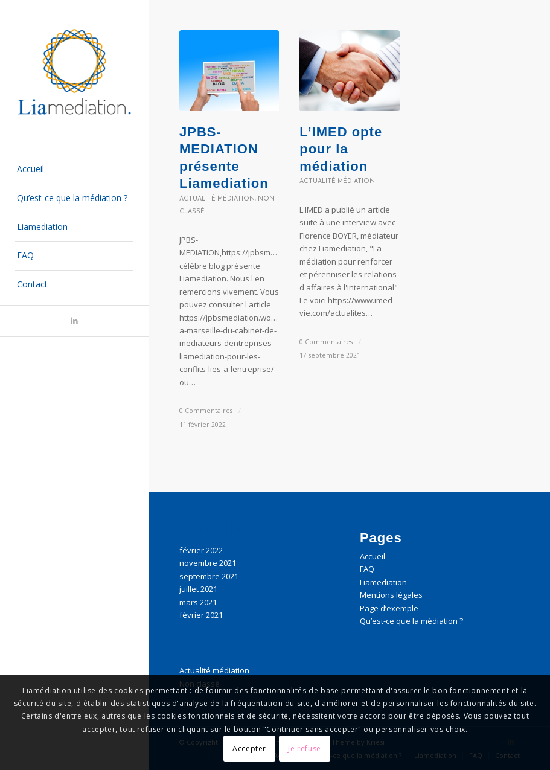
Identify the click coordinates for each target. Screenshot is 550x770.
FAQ (367, 568)
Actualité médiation (217, 199)
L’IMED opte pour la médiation (340, 149)
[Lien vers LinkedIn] (74, 321)
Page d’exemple (389, 608)
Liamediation (383, 582)
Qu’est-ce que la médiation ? (411, 620)
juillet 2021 (198, 588)
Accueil (372, 556)
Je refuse (304, 748)
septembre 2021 (208, 576)
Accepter (249, 748)
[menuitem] (74, 169)
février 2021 (201, 614)
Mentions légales (391, 594)
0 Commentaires (205, 410)
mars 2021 (198, 602)
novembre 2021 (207, 562)
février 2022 (201, 550)
